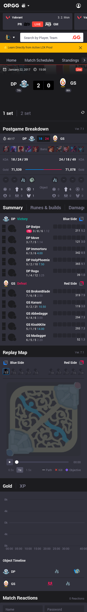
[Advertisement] (43, 108)
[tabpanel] (43, 366)
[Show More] (25, 5)
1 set (8, 200)
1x (19, 556)
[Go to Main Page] (11, 5)
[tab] (14, 294)
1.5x (28, 556)
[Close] (80, 48)
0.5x (11, 556)
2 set (26, 200)
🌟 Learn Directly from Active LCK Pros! (28, 47)
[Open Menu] (78, 5)
